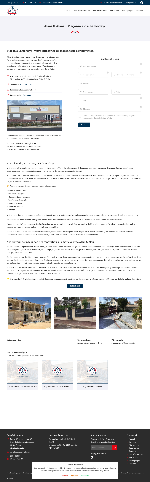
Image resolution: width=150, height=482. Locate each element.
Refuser (64, 475)
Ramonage (133, 451)
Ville (116, 91)
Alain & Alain (12, 57)
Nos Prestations (80, 10)
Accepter (85, 475)
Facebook (27, 95)
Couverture (134, 442)
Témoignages (127, 10)
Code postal (86, 91)
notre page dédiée (102, 471)
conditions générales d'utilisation (110, 116)
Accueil (67, 10)
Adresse (85, 83)
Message (85, 109)
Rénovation (134, 448)
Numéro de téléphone (123, 74)
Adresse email (87, 74)
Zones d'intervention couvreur (132, 473)
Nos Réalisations (100, 10)
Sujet (83, 100)
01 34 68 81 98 (26, 84)
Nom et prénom (88, 66)
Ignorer (74, 475)
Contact (139, 10)
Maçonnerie (134, 445)
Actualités (114, 10)
